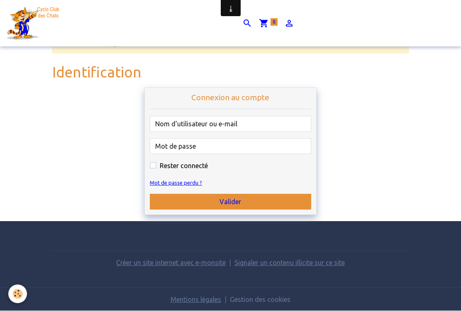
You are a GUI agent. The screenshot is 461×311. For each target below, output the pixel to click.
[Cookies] (17, 293)
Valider (230, 201)
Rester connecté (184, 165)
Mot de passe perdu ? (176, 183)
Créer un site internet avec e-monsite (171, 262)
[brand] (36, 23)
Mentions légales (196, 299)
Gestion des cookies (260, 299)
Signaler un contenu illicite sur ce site (289, 262)
